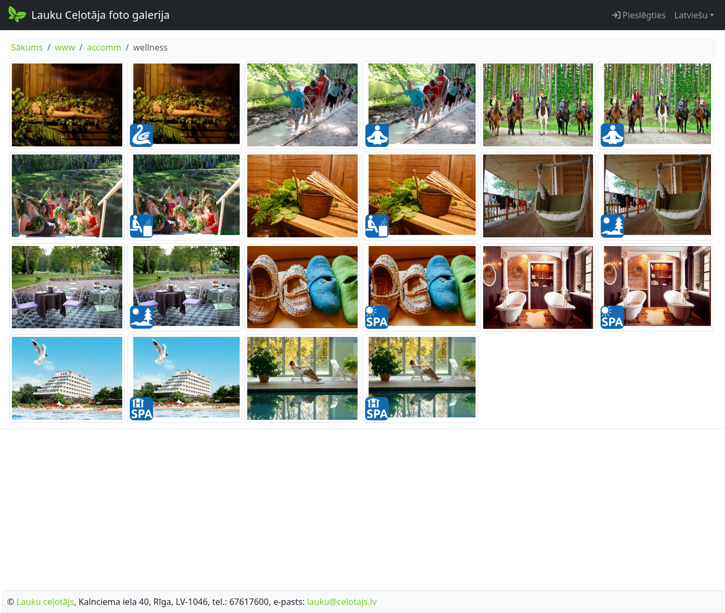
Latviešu (691, 15)
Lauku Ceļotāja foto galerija (88, 14)
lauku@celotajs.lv (342, 602)
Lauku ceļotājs (45, 602)
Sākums (27, 47)
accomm (104, 47)
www (65, 47)
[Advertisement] (362, 506)
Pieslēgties (639, 15)
